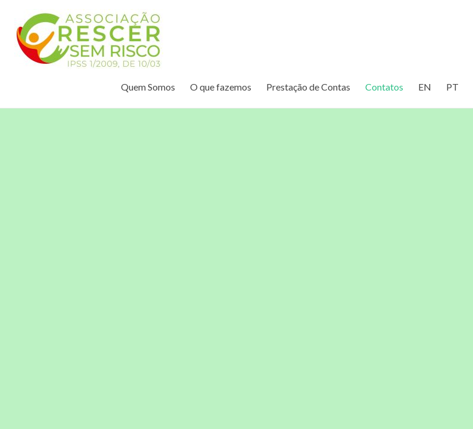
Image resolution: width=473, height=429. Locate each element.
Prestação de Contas (308, 86)
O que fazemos (220, 86)
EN (424, 86)
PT (452, 86)
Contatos (384, 86)
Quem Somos (148, 86)
